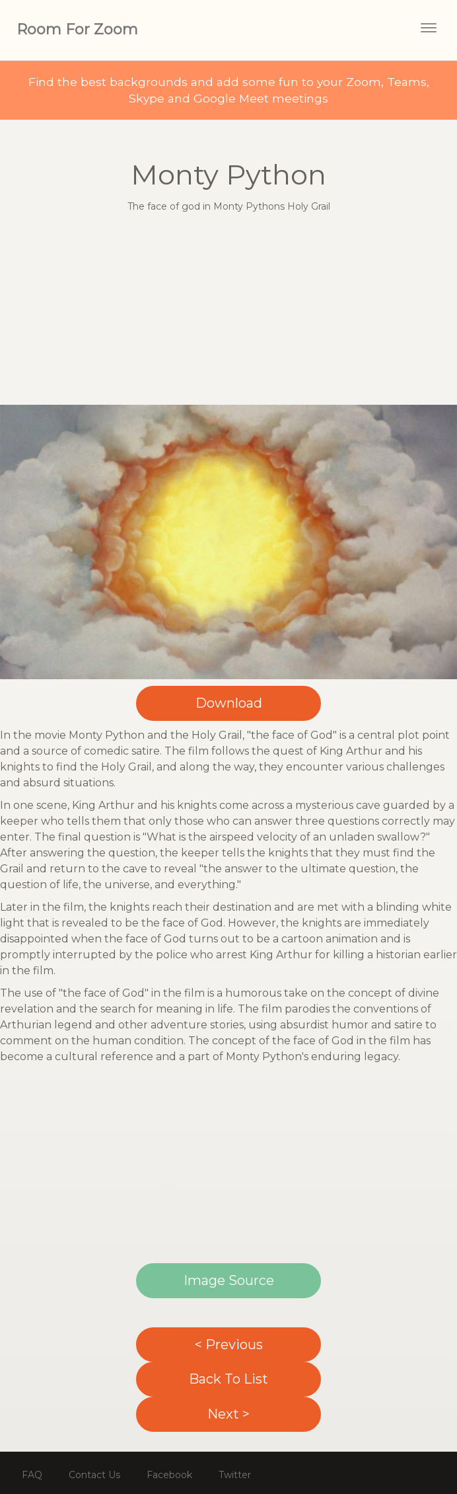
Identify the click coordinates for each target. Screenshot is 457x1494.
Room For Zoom (77, 29)
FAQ (32, 1475)
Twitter (235, 1475)
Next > (228, 1414)
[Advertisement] (228, 312)
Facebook (169, 1475)
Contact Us (94, 1475)
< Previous (229, 1344)
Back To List (228, 1379)
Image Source (229, 1280)
